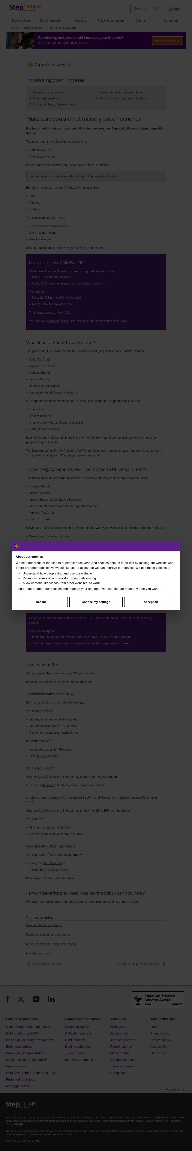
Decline (41, 602)
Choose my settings (96, 602)
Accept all (151, 602)
